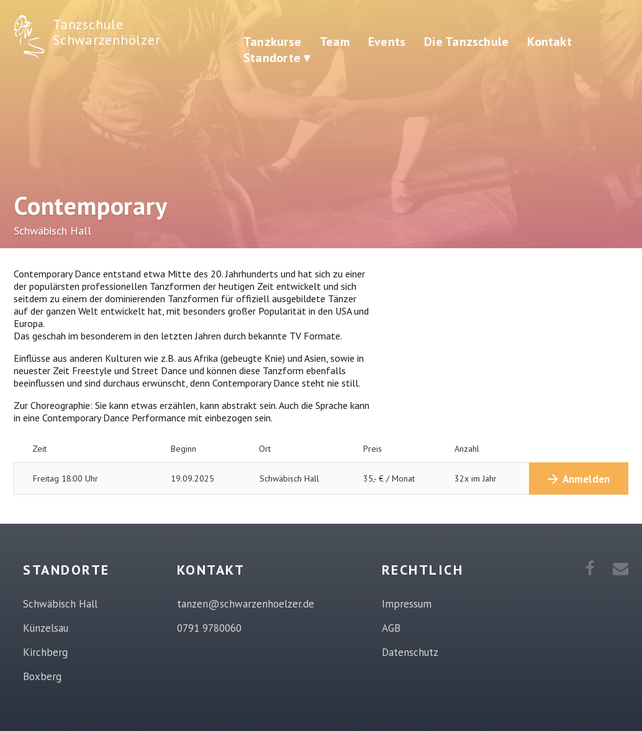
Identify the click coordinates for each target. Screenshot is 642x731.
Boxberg (42, 676)
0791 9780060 (209, 628)
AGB (391, 628)
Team (335, 42)
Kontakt (549, 42)
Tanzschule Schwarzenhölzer (106, 32)
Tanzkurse (272, 42)
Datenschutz (410, 652)
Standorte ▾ (276, 58)
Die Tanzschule (466, 42)
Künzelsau (45, 628)
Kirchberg (45, 652)
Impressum (407, 604)
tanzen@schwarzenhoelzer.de (245, 604)
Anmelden (586, 479)
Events (386, 42)
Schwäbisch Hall (60, 604)
